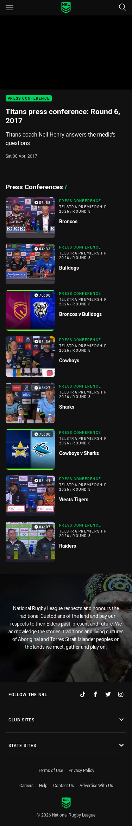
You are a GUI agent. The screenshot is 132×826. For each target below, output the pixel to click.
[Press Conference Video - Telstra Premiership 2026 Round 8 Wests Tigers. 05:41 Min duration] (66, 495)
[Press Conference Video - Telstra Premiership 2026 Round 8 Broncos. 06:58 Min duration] (66, 217)
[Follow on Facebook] (95, 694)
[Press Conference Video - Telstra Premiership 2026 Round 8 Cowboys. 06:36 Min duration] (66, 356)
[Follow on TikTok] (83, 694)
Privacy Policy (81, 770)
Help (43, 785)
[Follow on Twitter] (108, 694)
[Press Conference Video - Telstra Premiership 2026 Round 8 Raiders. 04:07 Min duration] (66, 542)
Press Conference (29, 98)
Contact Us (63, 785)
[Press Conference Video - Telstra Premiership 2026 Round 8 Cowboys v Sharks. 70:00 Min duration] (66, 449)
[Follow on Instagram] (121, 694)
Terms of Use (50, 770)
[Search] (122, 7)
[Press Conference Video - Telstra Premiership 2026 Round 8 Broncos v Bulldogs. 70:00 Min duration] (66, 310)
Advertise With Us (96, 785)
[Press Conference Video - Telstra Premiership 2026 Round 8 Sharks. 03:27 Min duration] (66, 403)
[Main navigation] (9, 8)
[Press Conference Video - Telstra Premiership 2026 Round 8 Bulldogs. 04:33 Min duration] (66, 264)
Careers (26, 785)
